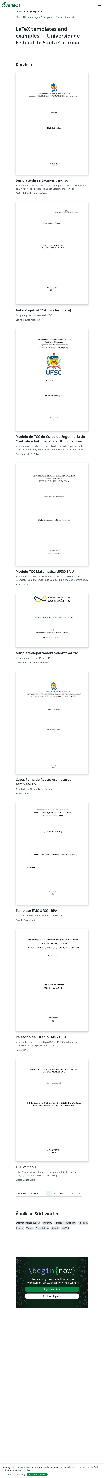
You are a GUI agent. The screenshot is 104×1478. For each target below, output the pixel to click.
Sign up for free (52, 1289)
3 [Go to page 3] (54, 1193)
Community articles (65, 17)
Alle (25, 17)
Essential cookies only (15, 1474)
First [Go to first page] (22, 1193)
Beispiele (47, 17)
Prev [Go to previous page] (34, 1193)
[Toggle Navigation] (99, 5)
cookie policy (24, 1470)
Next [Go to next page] (63, 1193)
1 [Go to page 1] (43, 1193)
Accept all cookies (37, 1474)
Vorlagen (35, 17)
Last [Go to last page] (76, 1193)
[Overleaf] (11, 5)
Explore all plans (52, 1296)
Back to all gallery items (29, 11)
